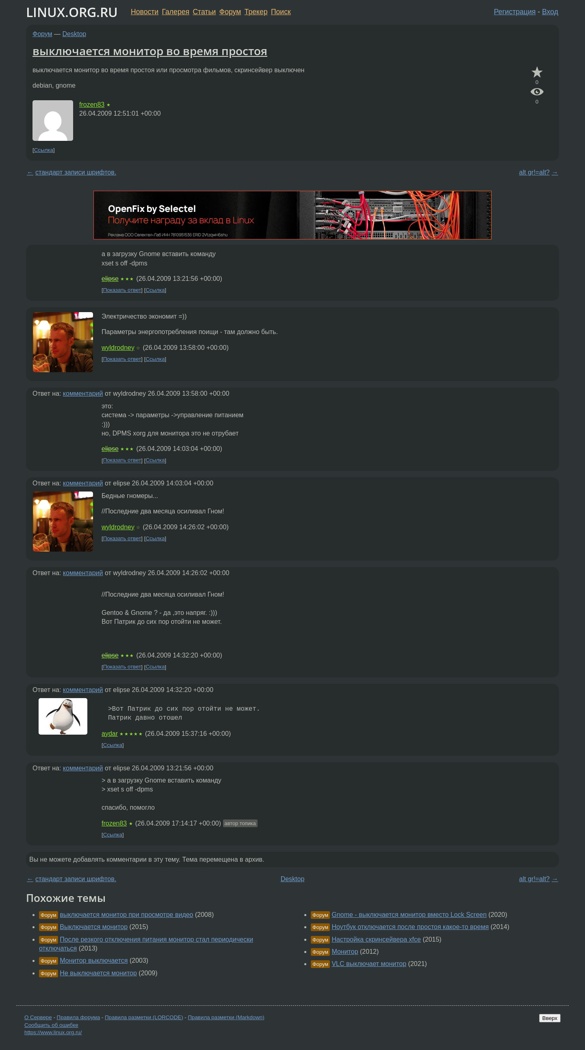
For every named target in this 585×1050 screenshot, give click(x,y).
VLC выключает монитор (369, 963)
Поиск (281, 12)
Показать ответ (122, 290)
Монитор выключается (94, 960)
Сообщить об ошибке (51, 1025)
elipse (110, 278)
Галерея (175, 12)
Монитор (345, 951)
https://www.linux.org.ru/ (53, 1032)
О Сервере (38, 1017)
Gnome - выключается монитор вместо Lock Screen (409, 914)
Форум (230, 12)
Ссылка (43, 150)
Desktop (75, 33)
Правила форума (78, 1017)
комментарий (83, 393)
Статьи (204, 12)
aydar (110, 733)
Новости (144, 12)
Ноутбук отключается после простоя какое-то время (410, 926)
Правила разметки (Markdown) (226, 1017)
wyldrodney (118, 347)
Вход (550, 12)
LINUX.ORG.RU (72, 12)
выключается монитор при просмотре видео (126, 914)
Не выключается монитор (98, 973)
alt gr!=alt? (534, 172)
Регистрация (515, 12)
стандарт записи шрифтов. (75, 172)
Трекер (256, 12)
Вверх (549, 1018)
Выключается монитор (94, 926)
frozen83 (91, 104)
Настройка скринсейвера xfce (376, 939)
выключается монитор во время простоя (149, 50)
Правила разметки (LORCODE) (144, 1017)
